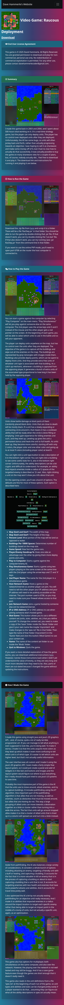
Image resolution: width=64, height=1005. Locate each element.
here (32, 228)
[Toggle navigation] (57, 4)
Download (8, 37)
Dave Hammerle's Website (17, 4)
